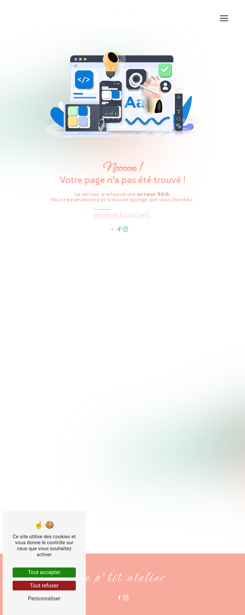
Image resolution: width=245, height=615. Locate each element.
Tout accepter (44, 572)
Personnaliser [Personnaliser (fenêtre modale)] (44, 598)
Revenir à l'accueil (122, 216)
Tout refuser (44, 585)
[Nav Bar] (224, 18)
